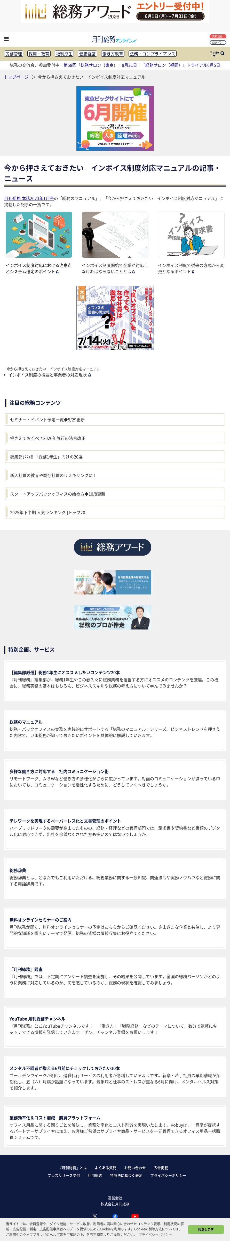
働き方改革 (112, 54)
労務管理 (13, 54)
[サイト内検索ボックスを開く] (222, 54)
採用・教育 (39, 54)
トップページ (16, 77)
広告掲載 (161, 1167)
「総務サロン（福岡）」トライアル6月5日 (180, 65)
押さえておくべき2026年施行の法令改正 (47, 438)
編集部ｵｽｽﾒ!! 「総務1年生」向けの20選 (46, 457)
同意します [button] (206, 1229)
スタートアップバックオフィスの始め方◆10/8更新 (57, 494)
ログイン (218, 42)
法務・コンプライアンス (152, 54)
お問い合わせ (135, 1167)
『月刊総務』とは (72, 1167)
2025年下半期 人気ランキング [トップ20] (48, 512)
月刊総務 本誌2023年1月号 (29, 198)
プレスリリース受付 (63, 1175)
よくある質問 (105, 1167)
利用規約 (95, 1175)
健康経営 (87, 54)
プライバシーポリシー (168, 1175)
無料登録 (218, 36)
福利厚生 (64, 54)
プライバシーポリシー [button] (155, 1234)
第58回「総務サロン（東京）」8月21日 (100, 65)
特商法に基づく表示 (126, 1175)
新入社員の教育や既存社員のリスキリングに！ (53, 475)
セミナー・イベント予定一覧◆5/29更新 (47, 419)
